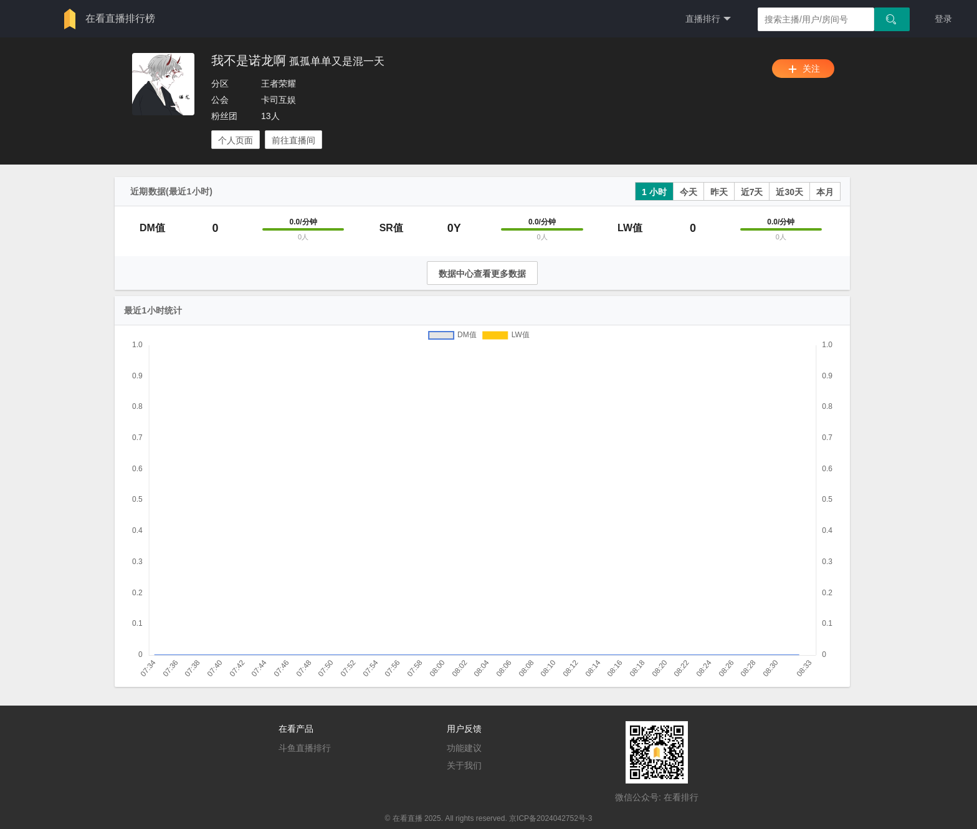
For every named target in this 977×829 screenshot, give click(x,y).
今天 (688, 192)
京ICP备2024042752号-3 (550, 818)
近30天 (789, 192)
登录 (943, 19)
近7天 (752, 192)
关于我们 (464, 765)
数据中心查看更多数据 (482, 274)
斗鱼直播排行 (305, 748)
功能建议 (464, 748)
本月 (825, 192)
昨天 (719, 192)
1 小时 (654, 192)
